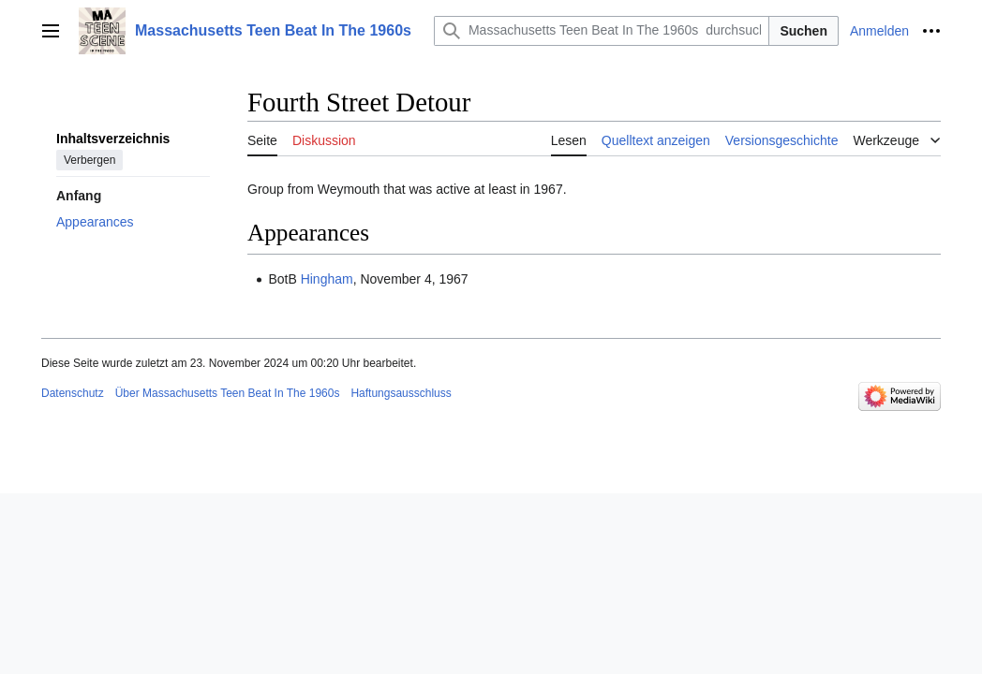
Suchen (803, 30)
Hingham (327, 278)
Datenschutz (72, 393)
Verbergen (89, 160)
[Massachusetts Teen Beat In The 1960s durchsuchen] (601, 31)
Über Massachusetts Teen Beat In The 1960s (227, 393)
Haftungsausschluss (400, 393)
